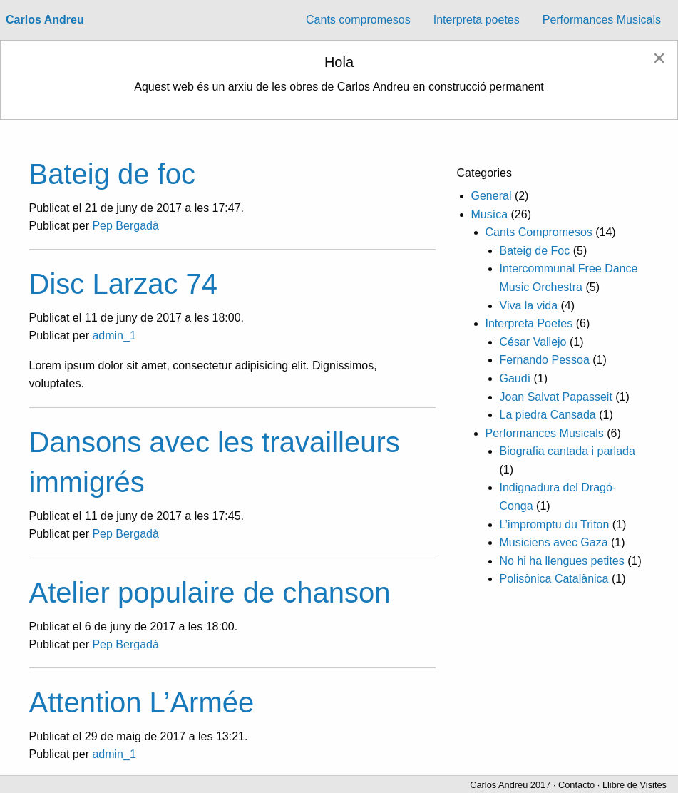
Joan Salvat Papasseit (556, 397)
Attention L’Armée (142, 702)
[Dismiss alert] (659, 57)
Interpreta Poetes (529, 323)
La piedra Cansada (548, 415)
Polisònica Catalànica (554, 579)
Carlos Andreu (45, 20)
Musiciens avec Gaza (554, 542)
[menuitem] (358, 20)
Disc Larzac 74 (123, 284)
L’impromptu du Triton (555, 524)
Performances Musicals (602, 20)
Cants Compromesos (539, 232)
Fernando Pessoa (545, 360)
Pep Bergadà (125, 226)
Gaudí (515, 378)
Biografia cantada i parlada (567, 451)
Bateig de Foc (535, 251)
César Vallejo (533, 342)
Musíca (489, 214)
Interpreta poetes (476, 20)
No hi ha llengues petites (562, 561)
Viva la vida (529, 306)
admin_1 (113, 335)
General (491, 196)
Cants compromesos (358, 20)
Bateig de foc (112, 174)
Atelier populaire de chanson (210, 592)
